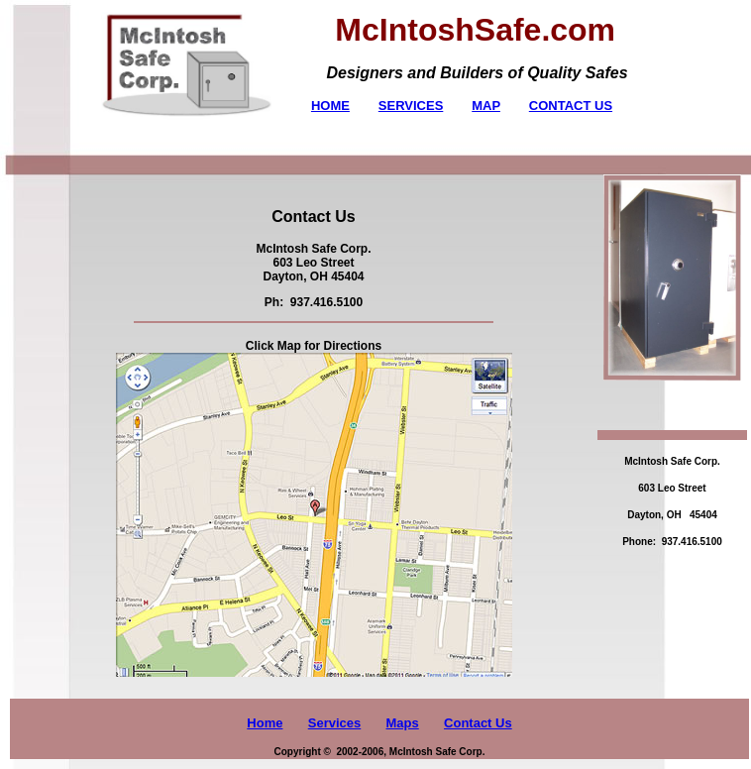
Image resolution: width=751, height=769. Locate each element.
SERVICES (411, 105)
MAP (486, 105)
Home (264, 722)
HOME (330, 105)
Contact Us (478, 722)
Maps (402, 722)
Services (335, 722)
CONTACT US (570, 105)
